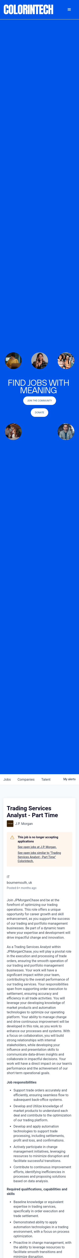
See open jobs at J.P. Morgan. (37, 847)
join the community (39, 400)
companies (26, 779)
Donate (39, 412)
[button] (69, 9)
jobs (7, 779)
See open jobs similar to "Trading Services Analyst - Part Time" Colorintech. (39, 857)
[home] (28, 9)
